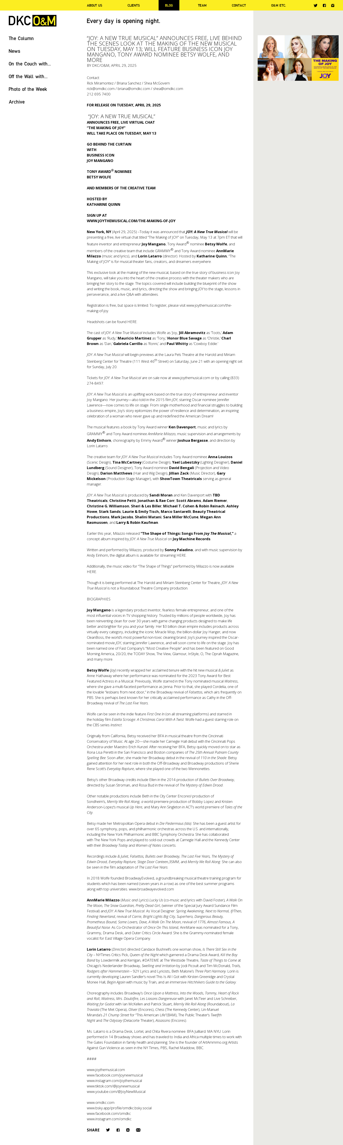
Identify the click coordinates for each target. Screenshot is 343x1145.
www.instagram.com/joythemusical (114, 1080)
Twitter (315, 5)
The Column (21, 38)
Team (202, 5)
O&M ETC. (278, 5)
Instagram (332, 5)
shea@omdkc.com (168, 88)
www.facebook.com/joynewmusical (115, 1075)
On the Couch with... (30, 64)
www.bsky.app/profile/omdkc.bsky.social (119, 1107)
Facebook (324, 5)
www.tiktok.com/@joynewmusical (113, 1086)
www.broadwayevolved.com (151, 889)
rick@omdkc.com (101, 88)
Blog (169, 5)
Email (138, 1130)
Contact (239, 5)
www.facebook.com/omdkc (109, 1113)
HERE (132, 321)
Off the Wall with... (28, 76)
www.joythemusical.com (191, 377)
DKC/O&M (32, 20)
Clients (134, 5)
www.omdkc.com (100, 1102)
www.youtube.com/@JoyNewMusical (116, 1091)
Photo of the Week (28, 89)
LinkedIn (128, 1130)
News (14, 51)
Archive (17, 102)
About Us (94, 5)
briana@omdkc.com (134, 88)
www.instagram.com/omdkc (109, 1118)
